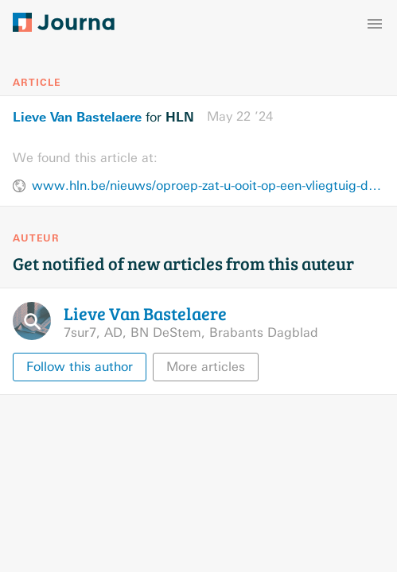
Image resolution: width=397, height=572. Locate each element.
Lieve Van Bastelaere (77, 117)
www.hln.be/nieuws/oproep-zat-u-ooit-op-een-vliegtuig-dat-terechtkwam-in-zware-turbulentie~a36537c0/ (208, 185)
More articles (205, 366)
